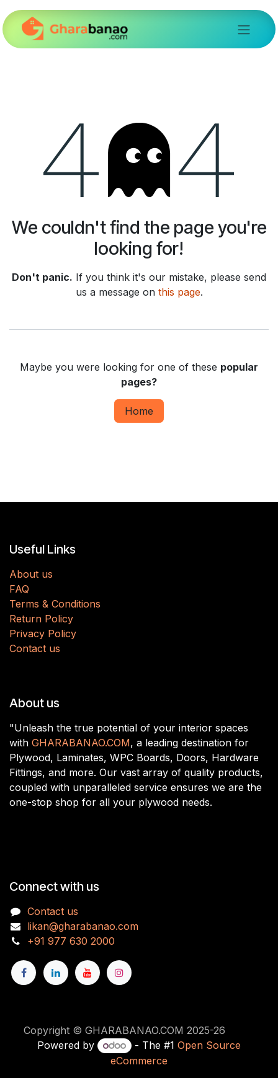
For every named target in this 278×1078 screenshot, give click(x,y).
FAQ (19, 589)
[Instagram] (119, 972)
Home (139, 411)
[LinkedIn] (55, 972)
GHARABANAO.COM (81, 742)
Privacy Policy (42, 633)
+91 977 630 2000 (71, 941)
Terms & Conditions (55, 604)
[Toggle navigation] (243, 29)
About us (31, 574)
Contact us (34, 648)
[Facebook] (23, 972)
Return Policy (41, 618)
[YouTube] (87, 972)
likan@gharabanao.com (82, 926)
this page (179, 292)
